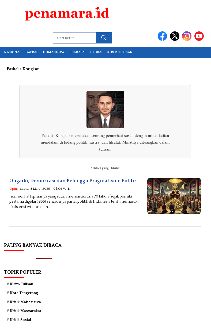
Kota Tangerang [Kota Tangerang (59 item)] (24, 293)
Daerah (32, 52)
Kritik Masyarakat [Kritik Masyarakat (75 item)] (25, 311)
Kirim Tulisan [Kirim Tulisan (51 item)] (21, 284)
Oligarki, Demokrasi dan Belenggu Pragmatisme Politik (73, 181)
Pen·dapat (77, 52)
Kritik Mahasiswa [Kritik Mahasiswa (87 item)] (25, 302)
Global (96, 52)
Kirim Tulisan (120, 52)
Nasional (12, 52)
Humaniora (53, 52)
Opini (13, 189)
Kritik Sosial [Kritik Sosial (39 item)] (20, 320)
